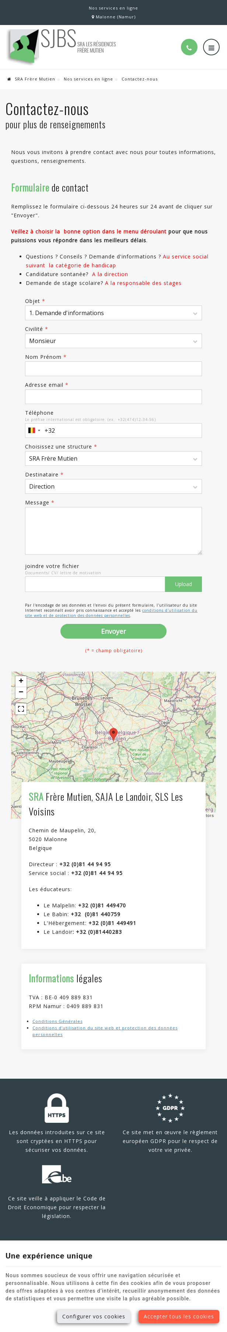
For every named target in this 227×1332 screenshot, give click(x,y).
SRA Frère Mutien (31, 79)
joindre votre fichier (52, 566)
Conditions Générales (57, 1021)
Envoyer (113, 631)
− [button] (21, 692)
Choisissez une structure (61, 446)
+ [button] (21, 681)
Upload (183, 584)
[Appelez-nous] (189, 47)
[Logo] (61, 47)
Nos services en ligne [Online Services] (113, 8)
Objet (35, 300)
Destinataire (44, 474)
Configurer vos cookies (93, 1316)
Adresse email (47, 384)
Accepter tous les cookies (179, 1316)
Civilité (36, 328)
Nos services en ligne (88, 79)
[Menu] (211, 47)
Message (40, 502)
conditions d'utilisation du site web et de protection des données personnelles (111, 613)
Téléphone (39, 412)
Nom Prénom (46, 356)
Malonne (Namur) (114, 16)
